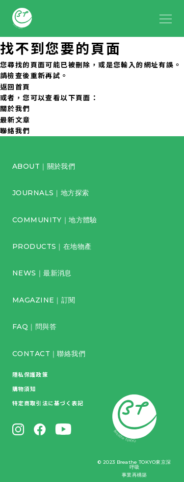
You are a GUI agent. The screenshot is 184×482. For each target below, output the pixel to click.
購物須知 (24, 388)
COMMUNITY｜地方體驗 (54, 219)
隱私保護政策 (30, 374)
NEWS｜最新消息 (42, 273)
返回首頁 (15, 86)
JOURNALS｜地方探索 (50, 192)
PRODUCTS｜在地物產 (51, 246)
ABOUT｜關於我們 (43, 166)
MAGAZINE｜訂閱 (44, 300)
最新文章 (15, 119)
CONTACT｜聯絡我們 (48, 353)
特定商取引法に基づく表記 (47, 403)
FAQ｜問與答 (34, 326)
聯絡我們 (15, 130)
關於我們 (15, 108)
